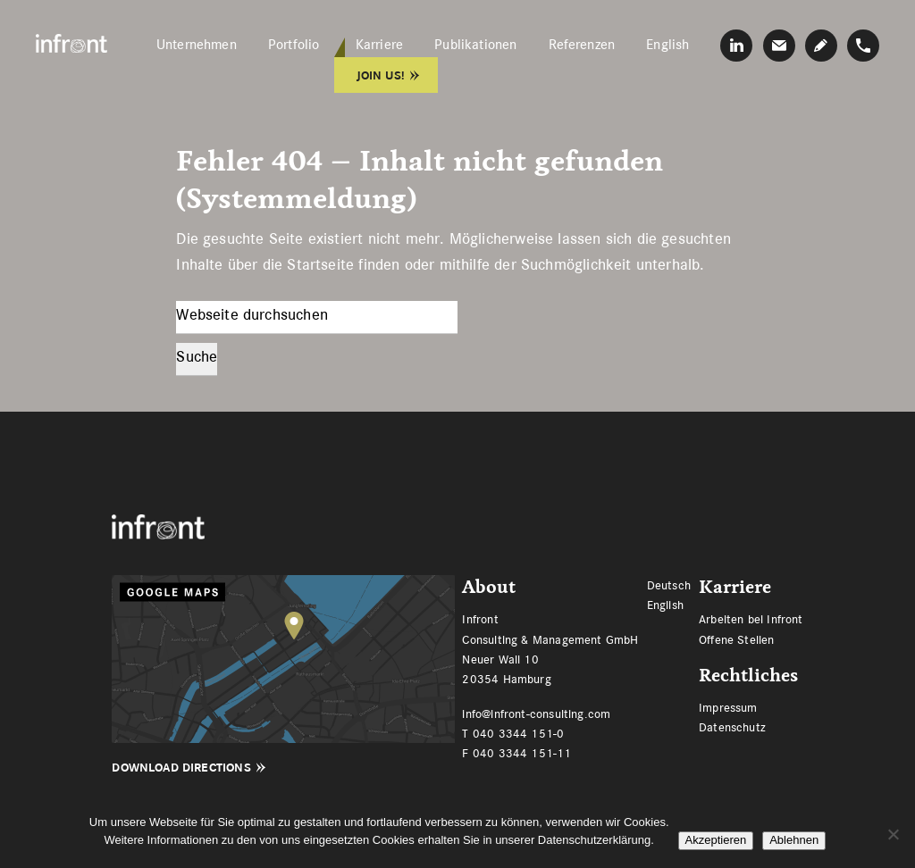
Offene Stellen (737, 639)
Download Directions (181, 767)
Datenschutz (732, 727)
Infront (71, 43)
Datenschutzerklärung (594, 840)
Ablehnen (793, 840)
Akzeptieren (716, 840)
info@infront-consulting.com (536, 713)
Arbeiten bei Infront (751, 619)
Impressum (728, 707)
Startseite (320, 264)
